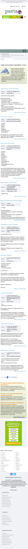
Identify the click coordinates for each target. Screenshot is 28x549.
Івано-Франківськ (5, 460)
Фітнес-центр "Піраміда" (7, 116)
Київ (2, 462)
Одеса (17, 452)
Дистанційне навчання (7, 521)
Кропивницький (5, 465)
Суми (17, 457)
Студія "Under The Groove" (7, 323)
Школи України (5, 524)
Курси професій (5, 516)
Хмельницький (19, 465)
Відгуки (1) (16, 288)
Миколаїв (3, 471)
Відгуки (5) (16, 220)
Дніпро (3, 454)
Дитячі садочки (5, 538)
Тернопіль (18, 458)
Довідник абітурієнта (6, 504)
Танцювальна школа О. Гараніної (9, 224)
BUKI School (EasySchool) (7, 534)
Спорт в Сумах (13, 489)
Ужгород (18, 460)
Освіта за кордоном (6, 518)
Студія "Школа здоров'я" (7, 293)
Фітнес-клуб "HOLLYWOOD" (7, 143)
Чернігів (18, 469)
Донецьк (3, 455)
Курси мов (4, 515)
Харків (17, 462)
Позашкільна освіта (6, 503)
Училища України (6, 500)
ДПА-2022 (4, 533)
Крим (2, 463)
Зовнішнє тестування (7, 497)
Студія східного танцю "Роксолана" (10, 88)
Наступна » (14, 377)
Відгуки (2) (16, 319)
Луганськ (3, 466)
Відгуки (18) (16, 178)
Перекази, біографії (6, 501)
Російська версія (18, 477)
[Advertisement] (14, 33)
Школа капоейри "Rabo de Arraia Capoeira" (11, 200)
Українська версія (9, 477)
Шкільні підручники (6, 519)
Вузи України (5, 495)
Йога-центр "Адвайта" (6, 255)
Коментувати (23, 112)
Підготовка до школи (7, 541)
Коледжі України (5, 498)
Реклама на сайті (6, 544)
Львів (2, 469)
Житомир (3, 457)
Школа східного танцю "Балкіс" (9, 182)
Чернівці (18, 468)
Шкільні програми (6, 506)
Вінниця (3, 452)
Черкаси (18, 466)
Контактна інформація (7, 542)
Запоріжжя (3, 458)
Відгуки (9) (16, 251)
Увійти (24, 6)
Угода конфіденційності (16, 480)
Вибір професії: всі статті (19, 417)
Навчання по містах (6, 539)
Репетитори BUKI (6, 536)
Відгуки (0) (16, 112)
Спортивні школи (5, 54)
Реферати (4, 522)
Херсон (17, 463)
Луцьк (2, 468)
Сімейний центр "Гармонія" (8, 350)
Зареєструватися (15, 6)
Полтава (18, 454)
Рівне (17, 455)
